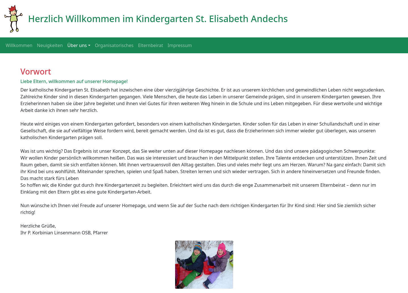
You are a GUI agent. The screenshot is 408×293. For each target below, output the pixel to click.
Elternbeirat (150, 45)
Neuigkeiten (50, 45)
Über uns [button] (77, 45)
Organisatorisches (114, 45)
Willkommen (19, 45)
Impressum (180, 45)
